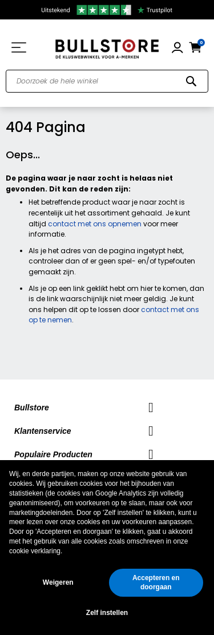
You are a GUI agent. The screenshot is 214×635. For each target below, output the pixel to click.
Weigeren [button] (58, 582)
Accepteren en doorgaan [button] (156, 583)
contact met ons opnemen (95, 224)
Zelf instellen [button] (107, 613)
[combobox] (107, 81)
